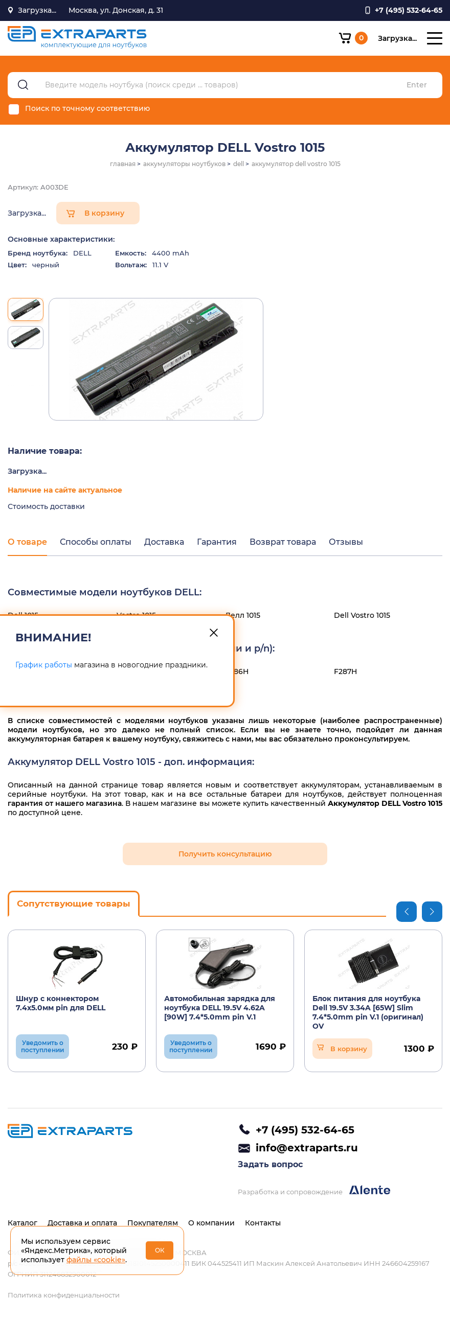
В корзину (104, 213)
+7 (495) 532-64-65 (305, 1130)
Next (432, 911)
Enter (417, 85)
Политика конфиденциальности (64, 1295)
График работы (43, 664)
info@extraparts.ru (307, 1148)
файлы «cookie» (95, 1259)
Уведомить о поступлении (42, 1046)
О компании (211, 1222)
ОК (160, 1250)
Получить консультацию (225, 854)
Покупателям (152, 1222)
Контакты (263, 1222)
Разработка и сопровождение (314, 1190)
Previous (406, 911)
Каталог (22, 1222)
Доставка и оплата (82, 1222)
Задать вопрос (270, 1164)
